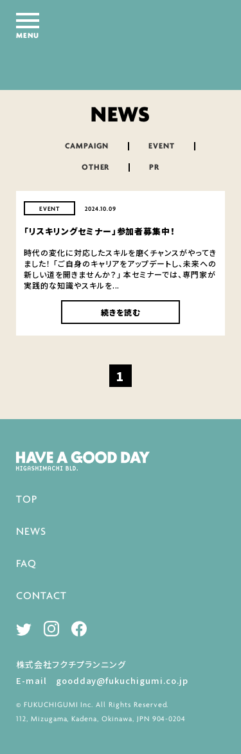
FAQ (26, 564)
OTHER (96, 167)
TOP (26, 499)
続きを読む (121, 312)
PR (154, 167)
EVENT (161, 146)
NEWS (31, 531)
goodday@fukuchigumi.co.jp (122, 680)
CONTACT (41, 596)
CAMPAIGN (87, 146)
